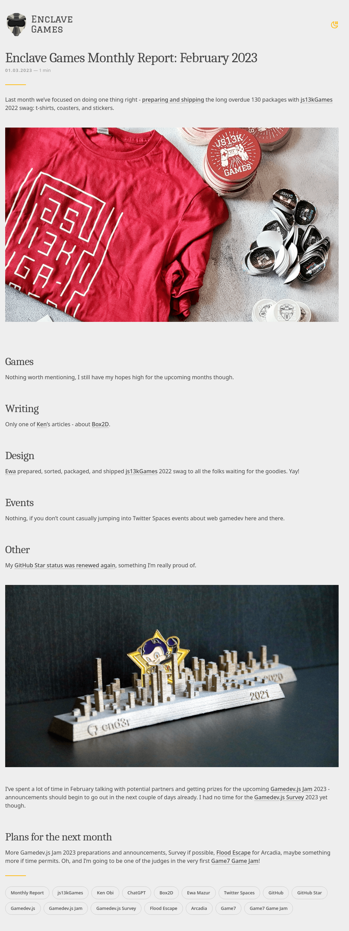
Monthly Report (27, 893)
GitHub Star (309, 893)
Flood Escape (233, 852)
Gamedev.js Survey (279, 797)
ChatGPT (137, 893)
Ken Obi (105, 893)
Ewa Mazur (198, 893)
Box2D (100, 424)
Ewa (10, 471)
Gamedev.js (23, 908)
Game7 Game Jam (235, 861)
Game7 (228, 908)
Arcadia (199, 908)
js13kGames (316, 99)
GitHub (275, 893)
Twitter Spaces (239, 893)
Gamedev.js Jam (291, 789)
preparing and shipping (173, 99)
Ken (42, 424)
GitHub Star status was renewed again (65, 565)
